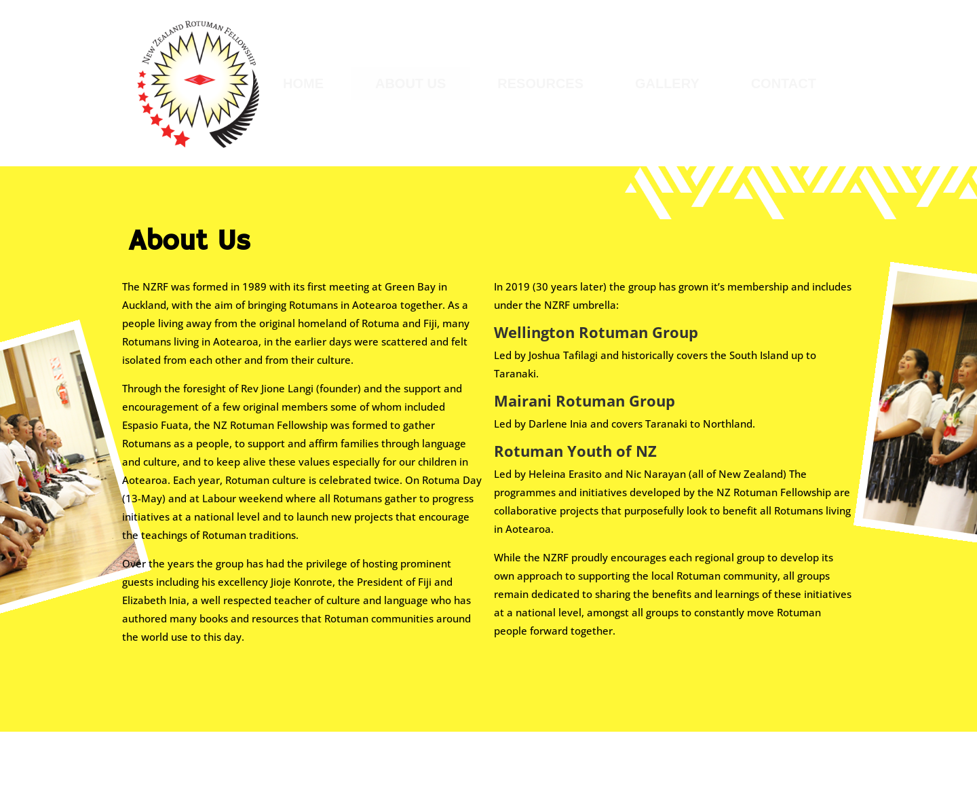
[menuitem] (303, 83)
